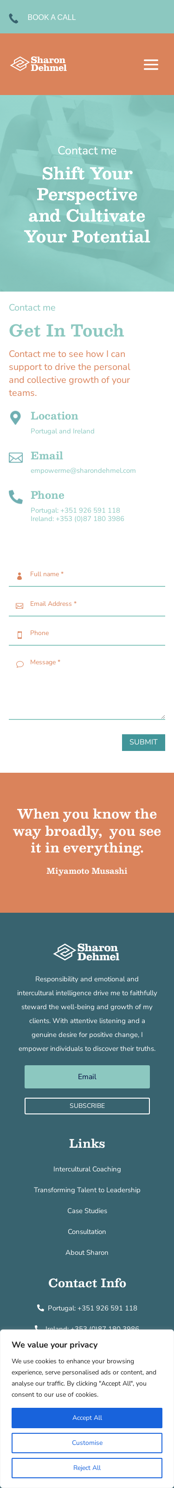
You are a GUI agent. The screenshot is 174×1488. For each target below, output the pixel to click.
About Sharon (87, 1252)
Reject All (87, 1467)
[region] (87, 1408)
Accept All (87, 1417)
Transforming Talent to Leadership (87, 1190)
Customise (87, 1442)
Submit (143, 742)
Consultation (87, 1231)
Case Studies (87, 1210)
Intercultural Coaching (87, 1169)
